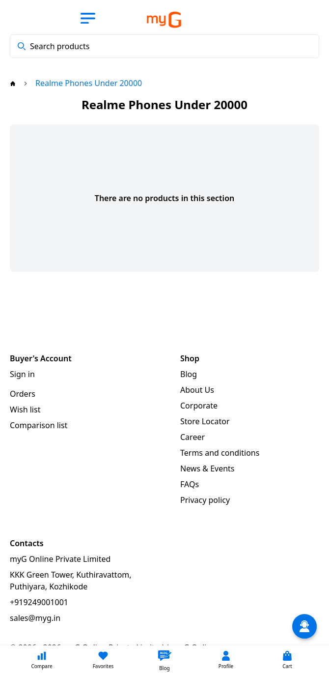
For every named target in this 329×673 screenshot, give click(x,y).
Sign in (22, 374)
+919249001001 (39, 602)
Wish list (25, 409)
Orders (22, 393)
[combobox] (164, 46)
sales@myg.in (35, 618)
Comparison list (38, 425)
